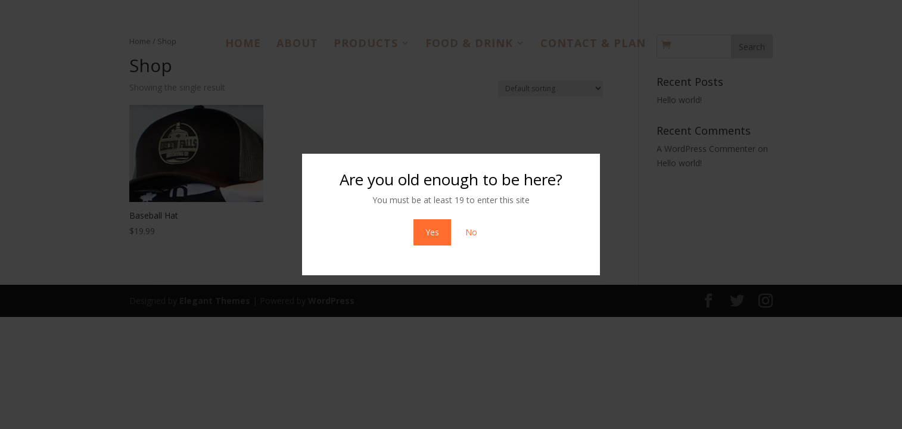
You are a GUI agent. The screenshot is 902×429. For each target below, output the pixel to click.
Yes (432, 232)
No (471, 232)
